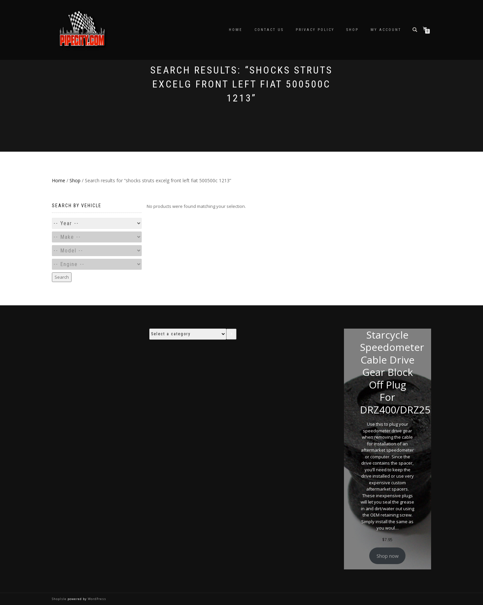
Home (235, 30)
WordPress (96, 599)
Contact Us (269, 30)
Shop (352, 30)
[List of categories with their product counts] (188, 334)
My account (386, 30)
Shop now (388, 555)
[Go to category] (231, 334)
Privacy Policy (315, 30)
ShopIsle (60, 599)
